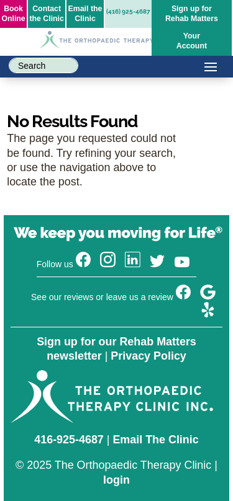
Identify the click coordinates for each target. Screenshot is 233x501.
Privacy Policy (148, 356)
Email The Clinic (155, 439)
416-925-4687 (69, 439)
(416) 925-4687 (128, 11)
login (116, 480)
